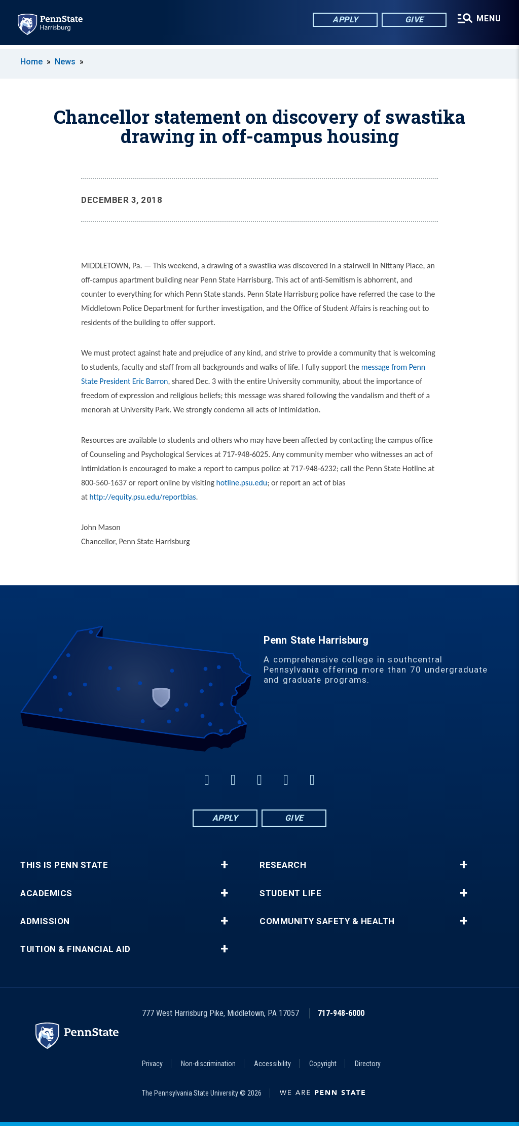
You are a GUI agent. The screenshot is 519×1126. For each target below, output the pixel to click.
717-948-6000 (341, 1013)
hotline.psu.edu (242, 482)
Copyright (323, 1064)
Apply (344, 20)
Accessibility (272, 1064)
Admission (45, 921)
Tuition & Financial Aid (75, 949)
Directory (368, 1064)
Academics (46, 893)
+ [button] (224, 865)
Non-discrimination (208, 1064)
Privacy (152, 1064)
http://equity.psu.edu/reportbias (142, 497)
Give (413, 20)
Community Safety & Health (327, 921)
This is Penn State (64, 865)
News (65, 61)
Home (31, 61)
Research (283, 865)
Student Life (290, 893)
